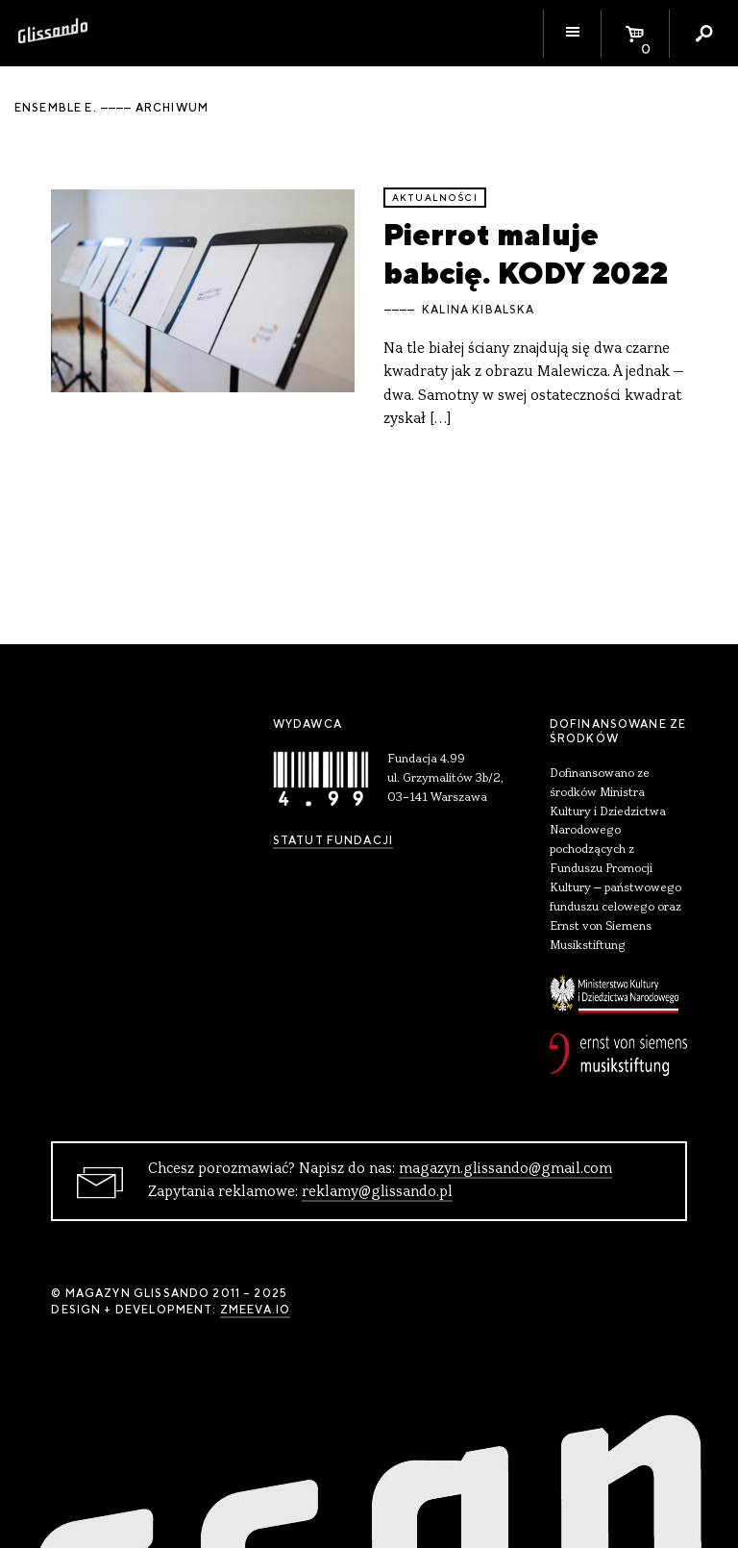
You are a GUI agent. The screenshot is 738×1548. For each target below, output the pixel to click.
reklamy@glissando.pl (377, 1192)
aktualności (435, 197)
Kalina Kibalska (478, 309)
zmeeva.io (255, 1309)
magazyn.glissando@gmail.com (505, 1169)
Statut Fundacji (333, 840)
